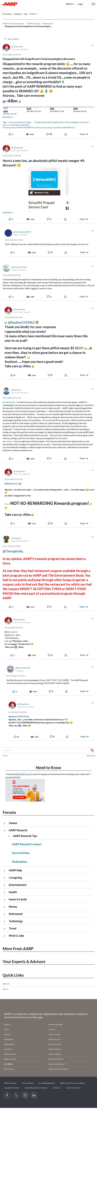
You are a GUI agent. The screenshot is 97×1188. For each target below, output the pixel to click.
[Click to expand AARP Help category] (5, 870)
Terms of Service (27, 1083)
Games (13, 823)
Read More (7, 117)
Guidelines (18, 14)
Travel (12, 928)
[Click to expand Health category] (5, 892)
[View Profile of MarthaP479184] (22, 668)
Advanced (91, 755)
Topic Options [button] (13, 39)
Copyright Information (12, 1088)
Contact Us (52, 1029)
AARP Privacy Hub (10, 1083)
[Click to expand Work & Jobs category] (5, 936)
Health (13, 892)
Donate (6, 1029)
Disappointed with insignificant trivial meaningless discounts (62, 122)
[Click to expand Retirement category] (5, 914)
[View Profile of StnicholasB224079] (22, 232)
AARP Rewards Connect (26, 844)
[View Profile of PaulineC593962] (19, 267)
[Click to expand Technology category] (5, 921)
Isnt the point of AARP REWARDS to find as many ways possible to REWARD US (39, 127)
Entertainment (17, 884)
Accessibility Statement (47, 1083)
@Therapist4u (9, 402)
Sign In (5, 989)
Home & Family (18, 899)
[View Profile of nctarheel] (16, 538)
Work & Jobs (16, 935)
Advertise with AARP (55, 1024)
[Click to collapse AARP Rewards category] (5, 830)
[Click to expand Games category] (5, 823)
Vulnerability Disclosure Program (36, 1088)
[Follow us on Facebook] (7, 1095)
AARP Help (15, 870)
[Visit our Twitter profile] (16, 1095)
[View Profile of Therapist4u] (17, 46)
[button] (93, 4)
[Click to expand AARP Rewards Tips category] (10, 836)
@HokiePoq (13, 483)
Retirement (16, 913)
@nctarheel (8, 441)
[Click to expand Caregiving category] (5, 878)
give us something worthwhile (16, 125)
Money (13, 906)
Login (80, 4)
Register (6, 984)
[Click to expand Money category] (5, 907)
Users (5, 755)
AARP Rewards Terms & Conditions (72, 1083)
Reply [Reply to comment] (82, 219)
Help (26, 14)
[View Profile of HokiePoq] (16, 390)
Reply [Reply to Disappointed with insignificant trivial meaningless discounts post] (82, 134)
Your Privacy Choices (73, 1088)
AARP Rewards (18, 830)
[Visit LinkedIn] (34, 1095)
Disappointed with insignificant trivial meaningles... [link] (28, 26)
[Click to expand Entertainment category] (5, 885)
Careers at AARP (54, 1034)
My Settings (7, 14)
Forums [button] (32, 14)
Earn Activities (21, 852)
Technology (16, 921)
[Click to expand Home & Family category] (5, 900)
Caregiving (15, 877)
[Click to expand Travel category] (5, 929)
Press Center (8, 1069)
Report (66, 134)
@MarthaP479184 (20, 716)
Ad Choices (57, 1088)
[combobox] (48, 750)
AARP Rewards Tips (25, 835)
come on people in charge (19, 122)
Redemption (19, 861)
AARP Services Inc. (55, 1039)
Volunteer (7, 1034)
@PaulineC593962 (21, 322)
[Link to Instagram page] (25, 1095)
